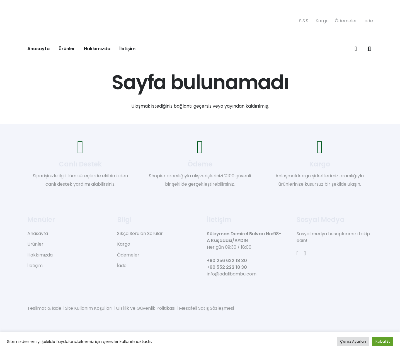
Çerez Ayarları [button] (353, 341)
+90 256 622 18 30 (227, 260)
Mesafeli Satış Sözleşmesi (206, 308)
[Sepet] (355, 49)
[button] (369, 49)
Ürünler (35, 244)
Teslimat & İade (44, 308)
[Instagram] (305, 253)
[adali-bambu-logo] (161, 21)
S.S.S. (304, 21)
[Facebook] (298, 253)
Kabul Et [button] (382, 341)
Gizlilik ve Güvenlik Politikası (145, 308)
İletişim (35, 265)
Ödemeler (346, 21)
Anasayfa (37, 233)
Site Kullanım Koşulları (88, 308)
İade (368, 21)
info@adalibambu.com (231, 274)
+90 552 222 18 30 (227, 267)
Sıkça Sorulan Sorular (140, 233)
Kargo (322, 21)
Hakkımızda (40, 255)
